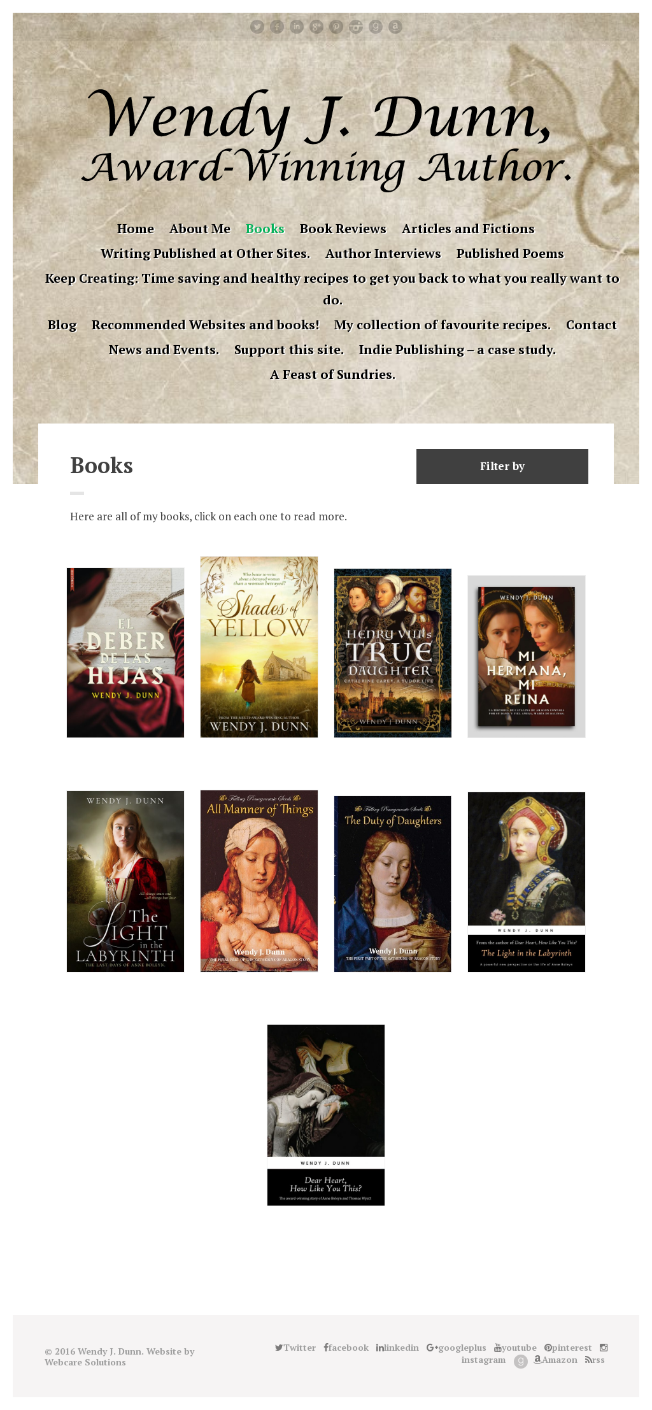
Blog (62, 324)
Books (265, 228)
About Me (199, 228)
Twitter (257, 27)
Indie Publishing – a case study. (457, 349)
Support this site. (289, 349)
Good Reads (376, 27)
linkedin (297, 27)
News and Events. (164, 349)
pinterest (336, 27)
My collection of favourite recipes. (442, 324)
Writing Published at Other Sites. (205, 253)
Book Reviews (343, 228)
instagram (356, 27)
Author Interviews (383, 253)
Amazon (395, 27)
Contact (591, 324)
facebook (277, 27)
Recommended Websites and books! (205, 324)
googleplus (316, 27)
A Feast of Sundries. (332, 374)
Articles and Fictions (468, 228)
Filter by (502, 466)
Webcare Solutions (85, 1362)
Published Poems (510, 253)
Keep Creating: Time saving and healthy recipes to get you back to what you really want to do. (332, 288)
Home (135, 228)
